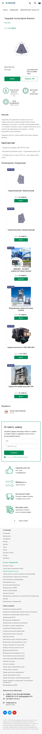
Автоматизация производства (11, 585)
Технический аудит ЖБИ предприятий (13, 658)
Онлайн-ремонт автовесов (10, 669)
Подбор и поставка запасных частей (13, 647)
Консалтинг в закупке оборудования (13, 625)
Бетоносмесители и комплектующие (13, 579)
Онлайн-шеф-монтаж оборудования (13, 672)
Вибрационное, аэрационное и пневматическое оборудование (21, 596)
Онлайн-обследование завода (11, 675)
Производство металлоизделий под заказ (15, 642)
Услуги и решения (8, 606)
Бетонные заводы (8, 566)
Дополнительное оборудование (12, 601)
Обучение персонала (9, 661)
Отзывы (5, 555)
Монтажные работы (8, 636)
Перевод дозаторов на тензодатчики (13, 645)
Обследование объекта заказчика (12, 634)
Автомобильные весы (9, 582)
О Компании (6, 533)
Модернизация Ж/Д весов (10, 650)
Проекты (5, 544)
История (5, 541)
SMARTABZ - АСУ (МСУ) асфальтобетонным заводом (21, 270)
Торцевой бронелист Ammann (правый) (21, 230)
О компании (7, 530)
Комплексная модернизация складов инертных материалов (20, 612)
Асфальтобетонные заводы (10, 571)
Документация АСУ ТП (9, 617)
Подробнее (21, 279)
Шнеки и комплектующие (10, 590)
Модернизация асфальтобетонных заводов (21, 309)
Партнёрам (6, 558)
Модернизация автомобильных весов (14, 653)
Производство (7, 536)
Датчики (5, 599)
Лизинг (5, 550)
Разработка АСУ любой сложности (12, 628)
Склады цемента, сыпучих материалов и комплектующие (19, 574)
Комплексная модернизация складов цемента (16, 614)
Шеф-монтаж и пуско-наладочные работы (15, 639)
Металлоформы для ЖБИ (10, 685)
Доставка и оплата (8, 552)
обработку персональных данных (20, 457)
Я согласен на (16, 457)
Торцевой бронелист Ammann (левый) (21, 191)
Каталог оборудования (10, 562)
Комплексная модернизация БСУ (12, 609)
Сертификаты (6, 539)
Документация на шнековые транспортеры (15, 623)
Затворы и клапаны (8, 593)
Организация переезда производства (14, 656)
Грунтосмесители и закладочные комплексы (15, 577)
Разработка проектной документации (13, 631)
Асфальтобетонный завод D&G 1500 (21, 386)
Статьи (5, 547)
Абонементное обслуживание (11, 620)
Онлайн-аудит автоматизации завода (13, 667)
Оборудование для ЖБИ (10, 588)
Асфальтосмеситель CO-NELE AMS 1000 (21, 347)
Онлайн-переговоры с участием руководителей (16, 678)
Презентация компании (17, 411)
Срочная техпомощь (9, 664)
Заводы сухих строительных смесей (13, 568)
